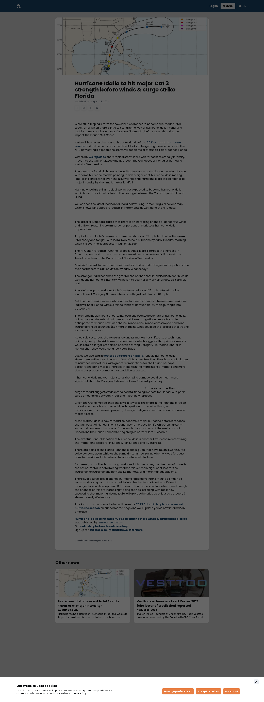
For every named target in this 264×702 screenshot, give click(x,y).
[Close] (256, 681)
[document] (132, 689)
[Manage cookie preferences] (178, 691)
